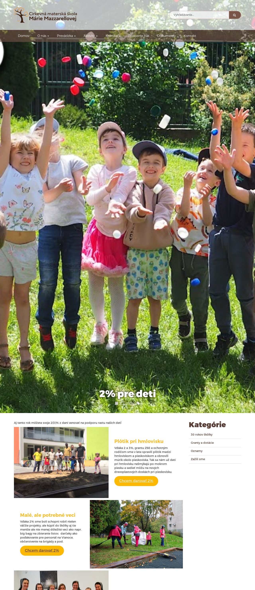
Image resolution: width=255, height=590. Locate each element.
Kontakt (190, 36)
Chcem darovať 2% (136, 480)
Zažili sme (198, 459)
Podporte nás (138, 36)
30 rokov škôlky (201, 435)
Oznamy (196, 451)
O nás (43, 36)
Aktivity (91, 36)
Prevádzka (66, 36)
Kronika (113, 36)
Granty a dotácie (202, 443)
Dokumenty (166, 36)
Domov (23, 36)
